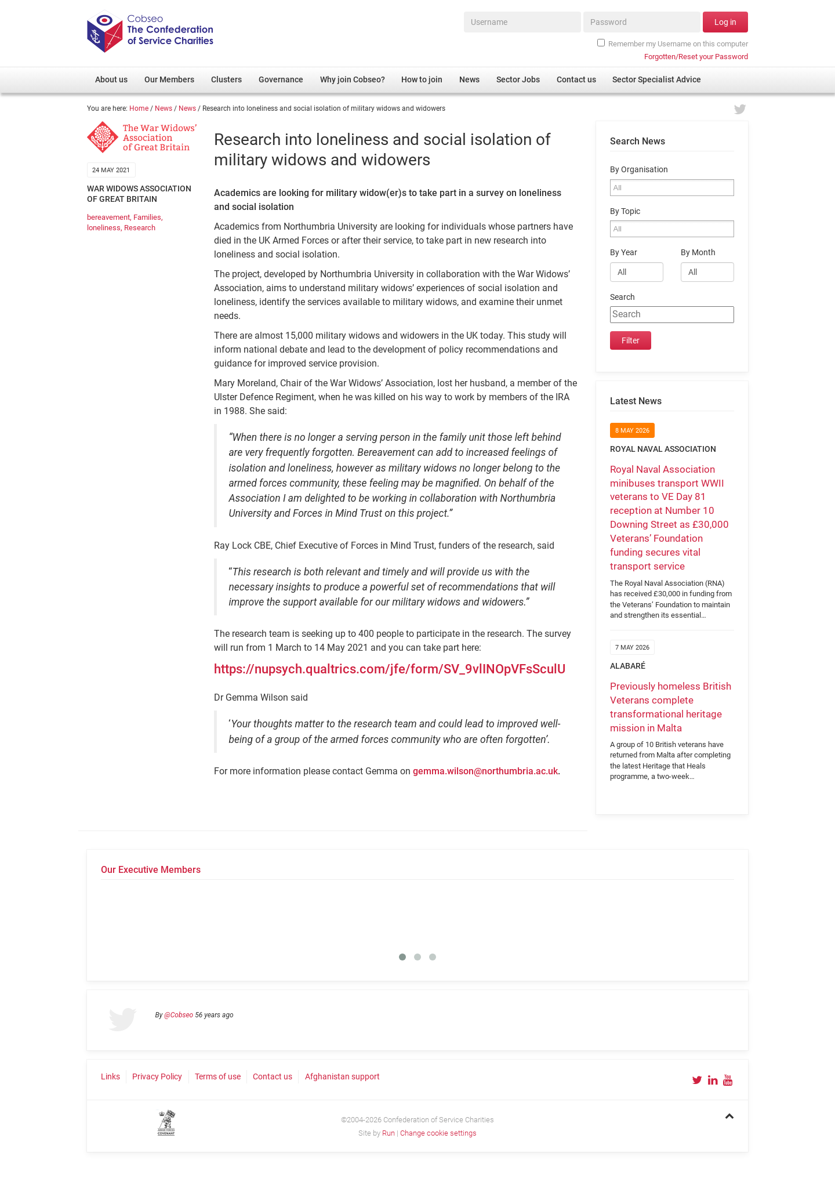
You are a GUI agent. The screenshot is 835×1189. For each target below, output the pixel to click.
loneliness (104, 227)
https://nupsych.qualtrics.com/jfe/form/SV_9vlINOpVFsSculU (389, 669)
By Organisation (639, 170)
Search (622, 297)
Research (139, 227)
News (163, 108)
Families (147, 217)
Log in (725, 22)
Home (138, 108)
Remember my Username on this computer (672, 43)
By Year (623, 253)
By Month (698, 253)
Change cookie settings (438, 1133)
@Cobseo (178, 1015)
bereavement (108, 217)
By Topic (625, 211)
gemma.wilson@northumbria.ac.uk (485, 771)
